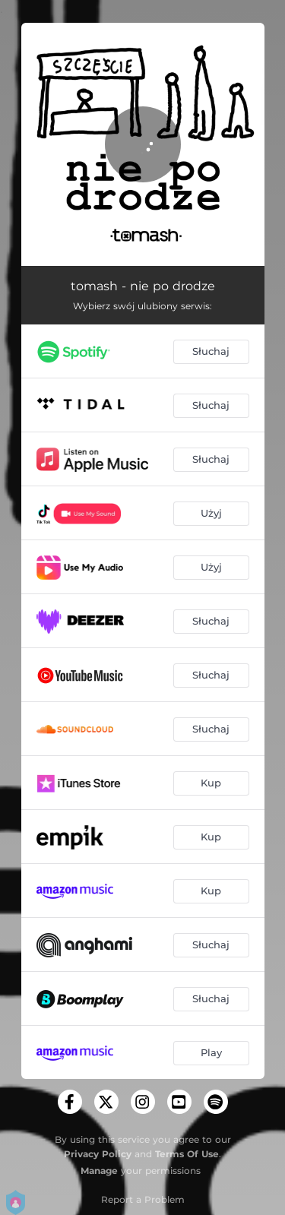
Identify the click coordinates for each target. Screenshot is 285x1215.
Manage (99, 1170)
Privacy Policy (97, 1154)
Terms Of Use (187, 1154)
